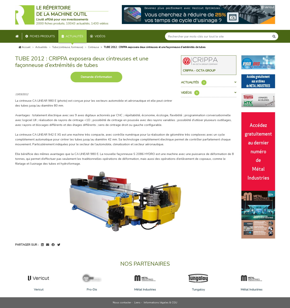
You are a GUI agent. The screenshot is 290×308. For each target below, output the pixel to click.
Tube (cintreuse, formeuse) (67, 47)
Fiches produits (40, 36)
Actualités (72, 36)
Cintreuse (93, 47)
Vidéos (97, 36)
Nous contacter (122, 302)
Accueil (25, 47)
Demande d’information (96, 77)
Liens (137, 302)
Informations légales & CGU (160, 302)
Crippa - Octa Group (199, 70)
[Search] (217, 36)
